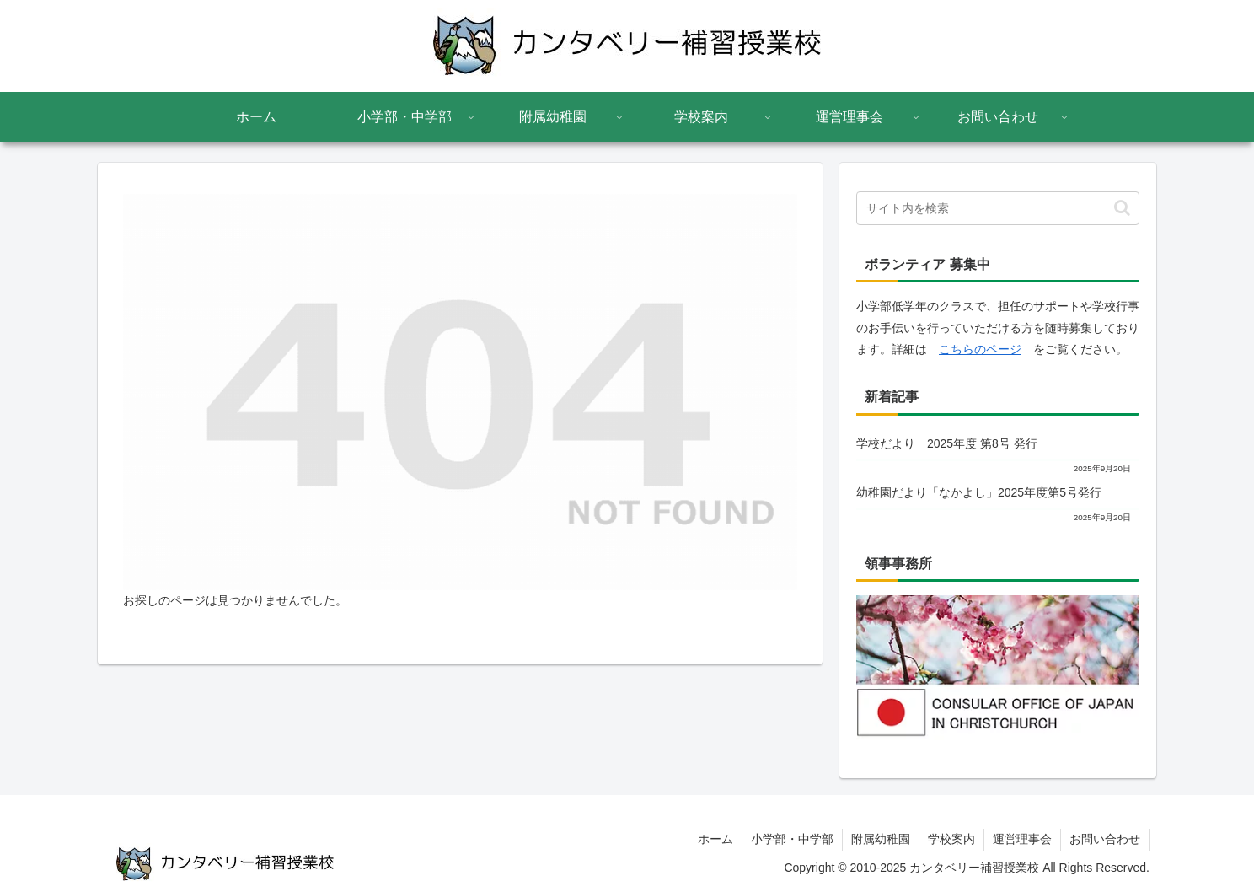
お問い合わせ (1104, 839)
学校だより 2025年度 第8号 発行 (946, 443)
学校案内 (951, 839)
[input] (997, 208)
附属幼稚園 (880, 839)
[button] (1122, 208)
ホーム (715, 839)
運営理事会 (1022, 839)
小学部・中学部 (792, 839)
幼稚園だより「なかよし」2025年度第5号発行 (978, 492)
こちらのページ (980, 349)
